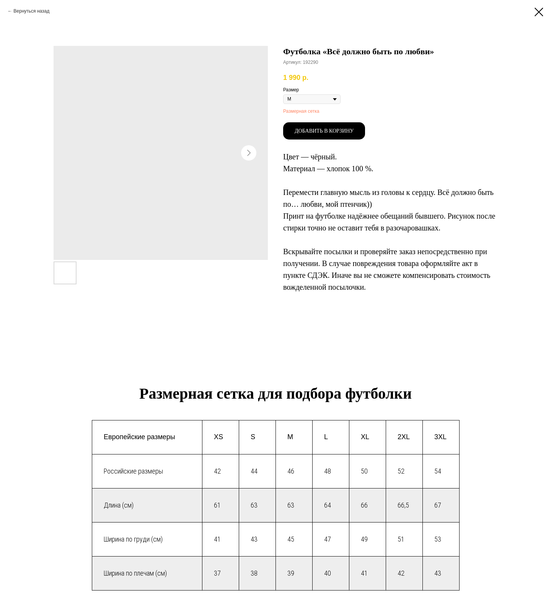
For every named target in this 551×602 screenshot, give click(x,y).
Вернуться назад (31, 11)
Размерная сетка (301, 111)
